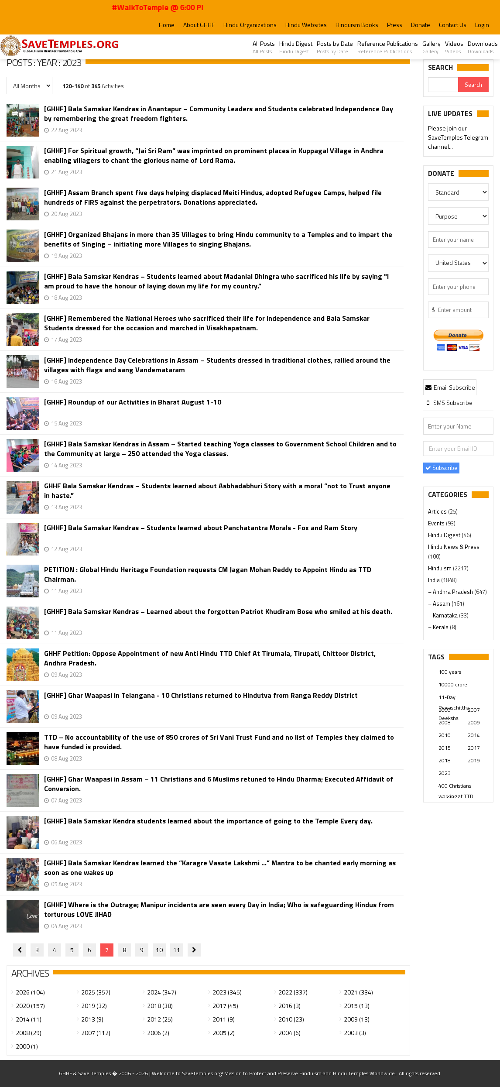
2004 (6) (289, 1032)
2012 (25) (160, 1019)
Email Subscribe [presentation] (450, 387)
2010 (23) (291, 1019)
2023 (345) (227, 992)
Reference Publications (387, 47)
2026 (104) (30, 992)
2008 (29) (28, 1032)
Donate (420, 24)
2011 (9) (223, 1019)
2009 (474, 722)
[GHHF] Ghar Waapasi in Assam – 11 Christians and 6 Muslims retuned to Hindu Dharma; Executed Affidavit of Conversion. (218, 783)
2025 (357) (95, 992)
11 (176, 949)
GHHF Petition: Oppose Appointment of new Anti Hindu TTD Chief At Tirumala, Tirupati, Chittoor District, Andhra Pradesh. (210, 658)
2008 (444, 722)
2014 (474, 735)
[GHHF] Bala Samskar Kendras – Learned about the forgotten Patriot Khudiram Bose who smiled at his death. (218, 612)
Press (394, 24)
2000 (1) (27, 1046)
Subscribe (441, 467)
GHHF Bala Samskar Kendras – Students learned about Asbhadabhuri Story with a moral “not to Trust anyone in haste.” (217, 490)
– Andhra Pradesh (451, 591)
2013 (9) (92, 1019)
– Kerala (439, 627)
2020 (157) (30, 1005)
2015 (444, 748)
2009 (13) (357, 1019)
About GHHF (199, 24)
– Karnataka (443, 615)
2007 (474, 710)
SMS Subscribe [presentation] (448, 402)
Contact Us (452, 24)
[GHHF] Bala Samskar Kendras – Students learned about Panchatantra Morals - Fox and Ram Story (200, 528)
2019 (474, 760)
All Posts (264, 47)
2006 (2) (158, 1032)
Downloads (483, 47)
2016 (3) (289, 1005)
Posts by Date (335, 47)
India (434, 580)
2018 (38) (160, 1005)
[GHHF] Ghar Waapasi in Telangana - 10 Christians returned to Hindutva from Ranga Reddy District (201, 695)
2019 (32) (94, 1005)
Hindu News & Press (453, 546)
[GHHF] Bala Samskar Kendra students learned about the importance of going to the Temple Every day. (208, 821)
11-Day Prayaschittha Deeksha (453, 698)
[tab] (449, 387)
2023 (444, 773)
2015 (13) (357, 1005)
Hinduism (440, 568)
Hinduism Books (357, 24)
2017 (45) (225, 1005)
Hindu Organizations (250, 24)
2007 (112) (95, 1032)
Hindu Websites (306, 24)
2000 (444, 710)
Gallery (431, 47)
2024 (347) (161, 992)
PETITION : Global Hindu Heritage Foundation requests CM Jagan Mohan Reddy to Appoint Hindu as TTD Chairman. (207, 574)
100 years (449, 672)
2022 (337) (293, 992)
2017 (474, 748)
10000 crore (452, 684)
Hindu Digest (295, 47)
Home (167, 24)
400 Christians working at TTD (455, 786)
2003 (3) (355, 1032)
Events (437, 523)
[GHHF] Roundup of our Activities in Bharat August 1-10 (132, 402)
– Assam (440, 603)
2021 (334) (358, 992)
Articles (438, 511)
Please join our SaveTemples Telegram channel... (458, 137)
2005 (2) (223, 1032)
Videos (454, 47)
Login (482, 24)
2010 (444, 735)
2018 (444, 760)
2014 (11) (28, 1019)
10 (159, 949)
